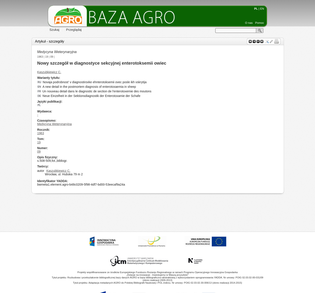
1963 (40, 56)
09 (51, 56)
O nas (249, 22)
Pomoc (259, 22)
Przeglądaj (74, 29)
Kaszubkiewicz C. (49, 72)
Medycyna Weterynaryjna (57, 52)
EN (262, 8)
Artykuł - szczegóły (49, 41)
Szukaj (54, 29)
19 (46, 56)
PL (256, 8)
